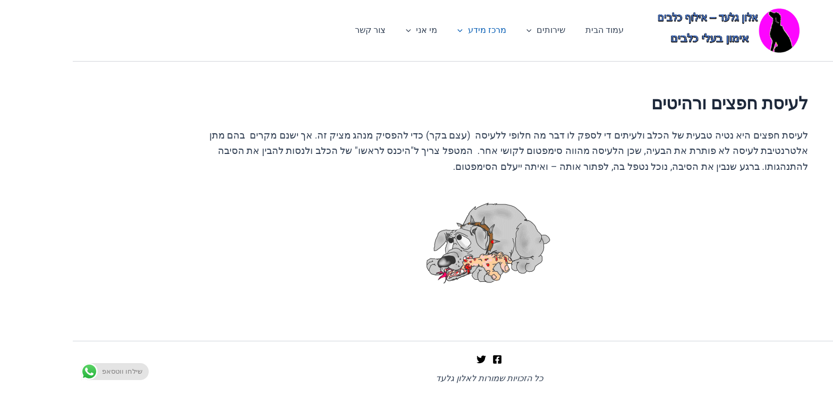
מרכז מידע (409, 32)
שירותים (470, 32)
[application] (455, 32)
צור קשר (303, 32)
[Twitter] (408, 359)
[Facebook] (424, 359)
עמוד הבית (525, 32)
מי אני (352, 32)
